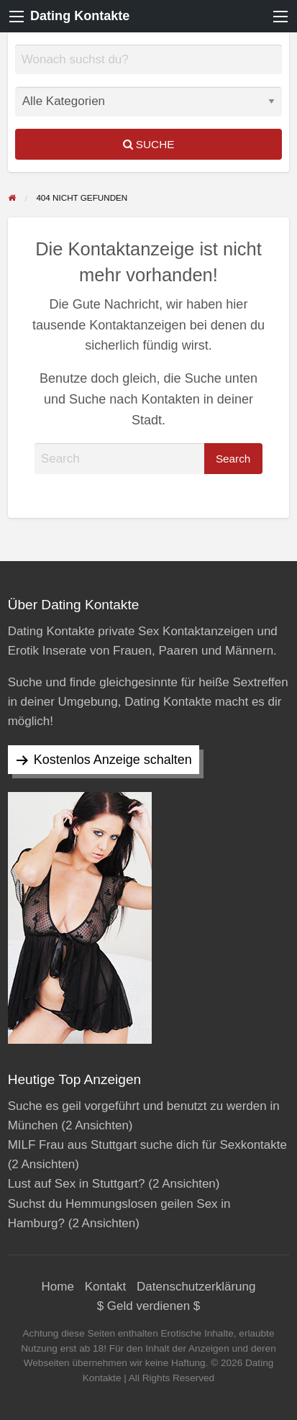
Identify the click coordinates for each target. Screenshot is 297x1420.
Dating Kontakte (79, 16)
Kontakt (106, 1286)
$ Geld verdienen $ (149, 1306)
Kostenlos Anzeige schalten (113, 759)
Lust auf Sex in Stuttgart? (76, 1184)
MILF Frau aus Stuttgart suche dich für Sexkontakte (147, 1145)
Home (58, 1286)
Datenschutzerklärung (196, 1286)
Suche (149, 144)
